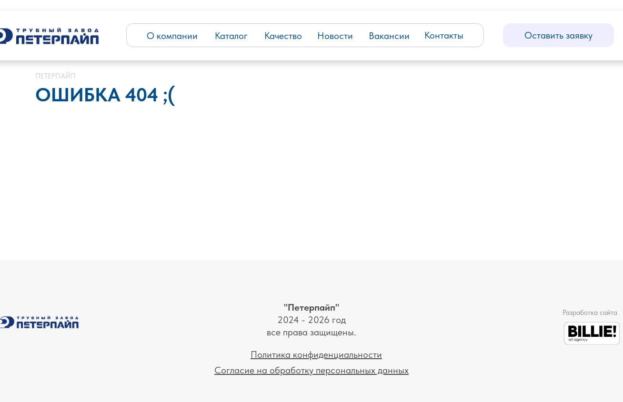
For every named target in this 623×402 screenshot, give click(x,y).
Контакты (443, 35)
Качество (283, 35)
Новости (335, 35)
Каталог (231, 35)
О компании (172, 35)
